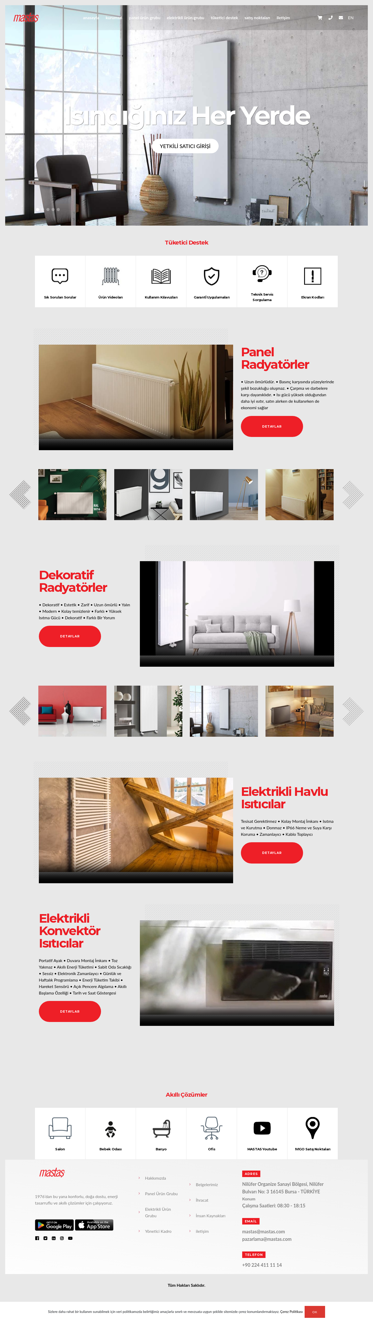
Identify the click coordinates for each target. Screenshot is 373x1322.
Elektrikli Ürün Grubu (185, 17)
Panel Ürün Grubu (144, 17)
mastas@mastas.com (263, 1231)
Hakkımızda (155, 1177)
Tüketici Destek (224, 17)
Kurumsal (114, 17)
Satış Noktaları (257, 17)
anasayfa (91, 17)
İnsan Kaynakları (210, 1215)
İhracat (202, 1200)
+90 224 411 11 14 (262, 1265)
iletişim (283, 17)
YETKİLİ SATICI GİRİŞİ (185, 146)
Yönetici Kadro (158, 1231)
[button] (37, 209)
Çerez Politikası (291, 1312)
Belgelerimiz (207, 1184)
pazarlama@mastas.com (267, 1239)
